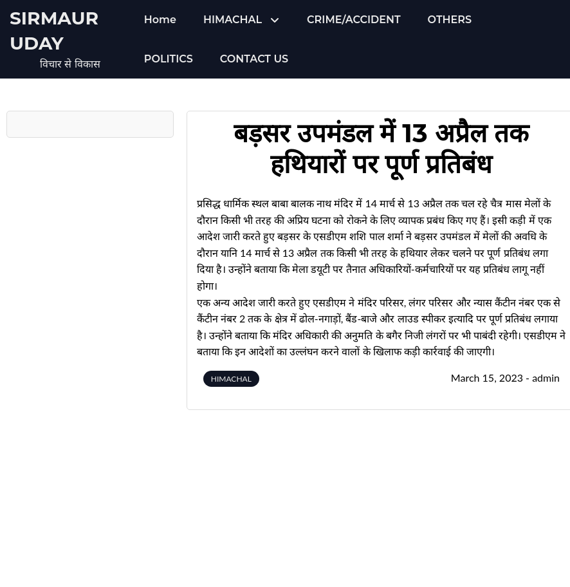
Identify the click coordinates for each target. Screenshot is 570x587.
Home (160, 20)
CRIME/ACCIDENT (353, 20)
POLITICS (168, 59)
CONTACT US (254, 59)
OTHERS (450, 20)
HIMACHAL (232, 20)
